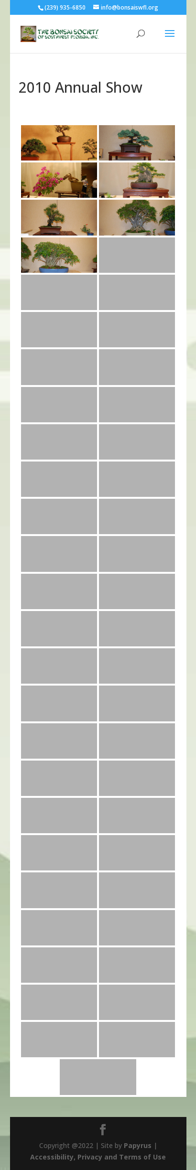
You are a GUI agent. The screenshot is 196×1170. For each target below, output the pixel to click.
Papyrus (138, 1145)
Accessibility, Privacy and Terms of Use (98, 1156)
